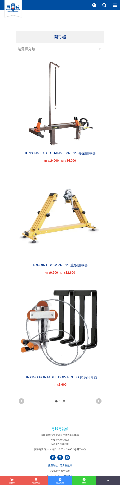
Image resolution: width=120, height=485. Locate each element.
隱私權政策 (66, 465)
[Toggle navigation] (115, 5)
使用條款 (53, 465)
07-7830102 (62, 440)
